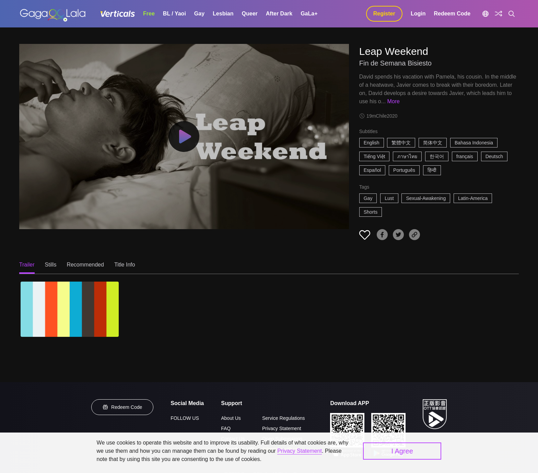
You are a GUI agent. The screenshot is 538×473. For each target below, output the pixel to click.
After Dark (279, 13)
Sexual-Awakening (426, 198)
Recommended (85, 265)
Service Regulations (283, 418)
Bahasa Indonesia (474, 142)
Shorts (370, 212)
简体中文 (432, 142)
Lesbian (223, 13)
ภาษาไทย (407, 156)
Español (372, 170)
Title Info (124, 265)
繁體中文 (401, 142)
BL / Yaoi (174, 13)
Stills (51, 265)
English (371, 142)
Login (418, 13)
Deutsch (494, 156)
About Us (231, 418)
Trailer (27, 265)
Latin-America (473, 198)
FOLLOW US (185, 418)
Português (404, 170)
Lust (389, 198)
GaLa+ (309, 13)
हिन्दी (432, 170)
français (464, 156)
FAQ (226, 428)
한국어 (437, 156)
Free (149, 13)
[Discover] (498, 13)
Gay (199, 13)
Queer (250, 13)
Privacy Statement (281, 428)
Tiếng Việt (374, 156)
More (393, 101)
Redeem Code (452, 13)
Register (384, 13)
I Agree (402, 451)
